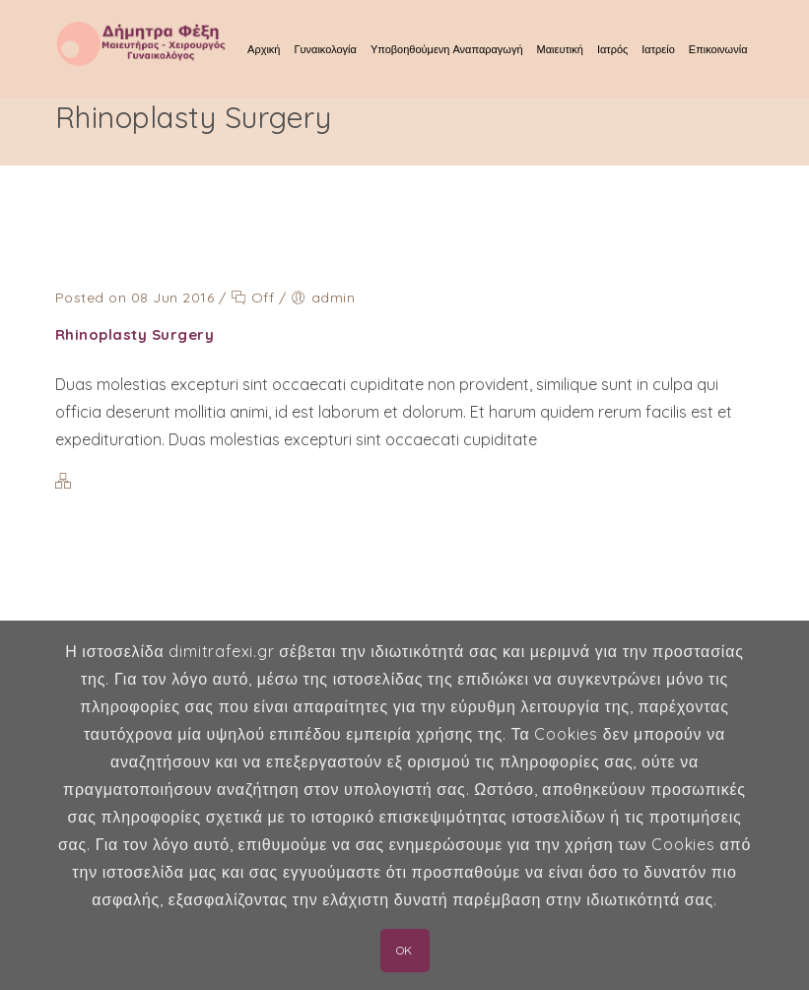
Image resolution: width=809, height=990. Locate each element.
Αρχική (263, 49)
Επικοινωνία (718, 49)
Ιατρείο (657, 49)
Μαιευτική (560, 49)
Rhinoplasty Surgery (135, 334)
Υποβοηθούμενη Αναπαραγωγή (447, 49)
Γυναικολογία (325, 49)
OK (404, 950)
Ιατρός (612, 49)
